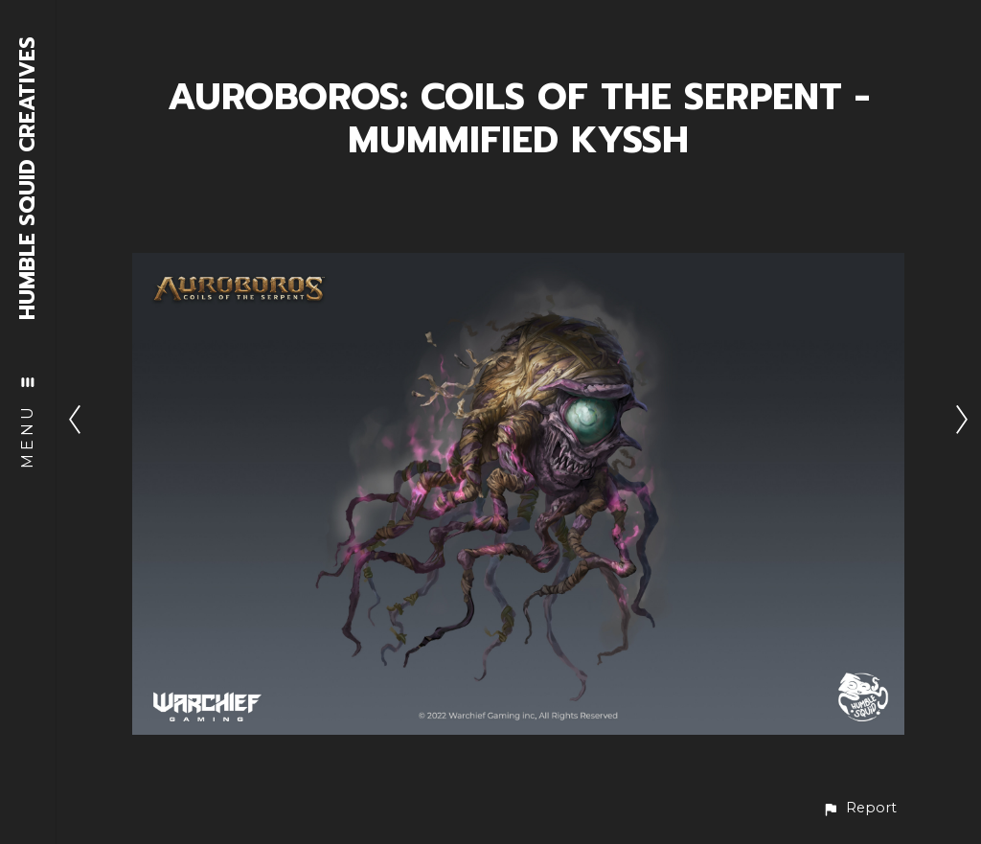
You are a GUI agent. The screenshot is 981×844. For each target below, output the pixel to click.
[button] (859, 808)
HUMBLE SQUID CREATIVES (28, 178)
